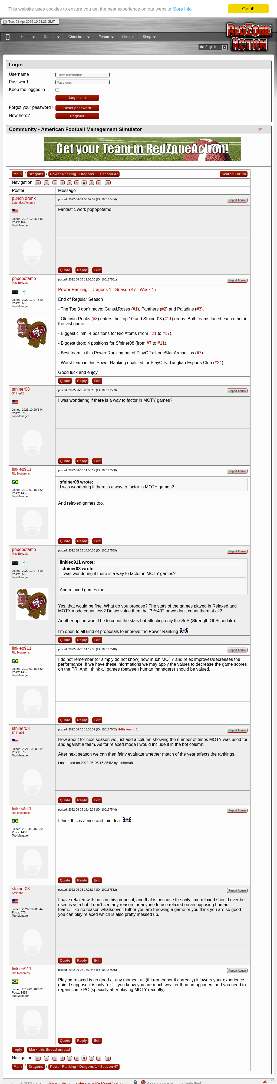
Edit (97, 270)
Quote (65, 270)
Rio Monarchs (21, 473)
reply (18, 1049)
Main (18, 174)
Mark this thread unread (49, 1049)
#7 (149, 343)
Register (77, 116)
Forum (103, 38)
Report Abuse (237, 200)
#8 (95, 318)
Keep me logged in (27, 89)
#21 (153, 333)
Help (125, 38)
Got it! (248, 8)
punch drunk (24, 198)
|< (38, 182)
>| (108, 182)
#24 (218, 362)
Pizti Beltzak (20, 282)
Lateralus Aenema (23, 202)
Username (19, 74)
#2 (163, 309)
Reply (82, 270)
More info (182, 9)
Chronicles (76, 38)
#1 (135, 309)
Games (49, 38)
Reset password (77, 108)
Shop (146, 38)
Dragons (36, 174)
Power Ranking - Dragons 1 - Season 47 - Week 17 (107, 289)
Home (25, 38)
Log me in (77, 98)
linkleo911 (21, 469)
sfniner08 (21, 389)
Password (18, 82)
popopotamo (24, 278)
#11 (168, 318)
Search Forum (234, 174)
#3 (198, 309)
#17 (166, 333)
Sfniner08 (18, 393)
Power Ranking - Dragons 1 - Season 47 (84, 174)
